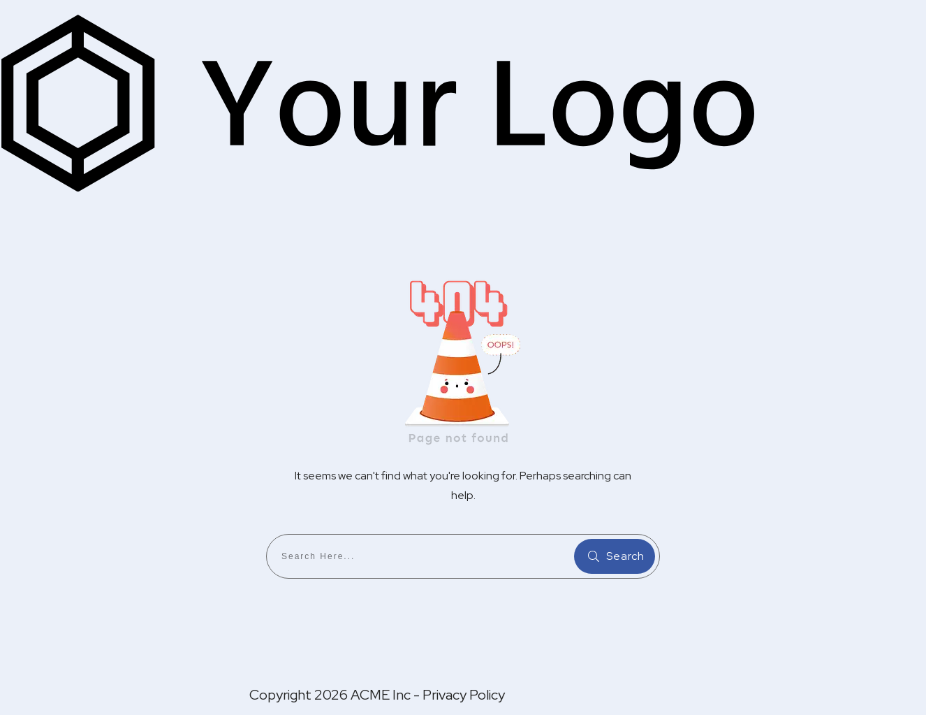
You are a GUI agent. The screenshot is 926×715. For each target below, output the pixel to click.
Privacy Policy (463, 695)
